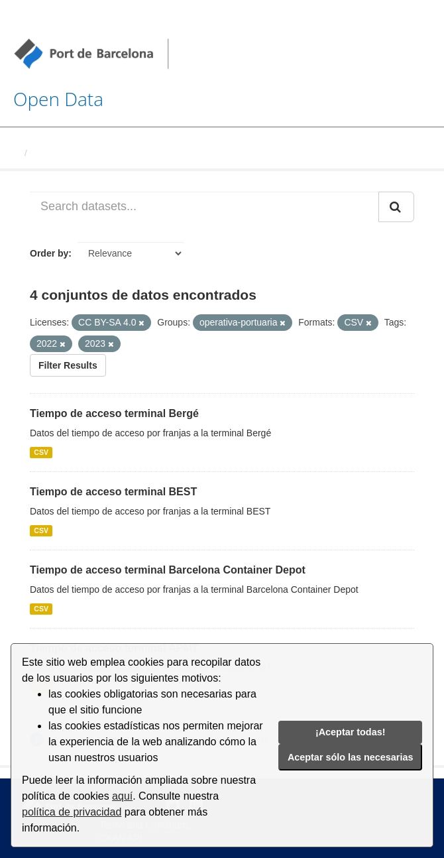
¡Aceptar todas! (350, 732)
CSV (41, 452)
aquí (122, 796)
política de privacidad (71, 812)
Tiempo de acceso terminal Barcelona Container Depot (167, 570)
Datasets (50, 153)
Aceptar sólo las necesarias (351, 757)
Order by (49, 253)
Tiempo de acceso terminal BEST (113, 491)
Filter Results (67, 365)
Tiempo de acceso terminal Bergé (114, 413)
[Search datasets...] (204, 207)
